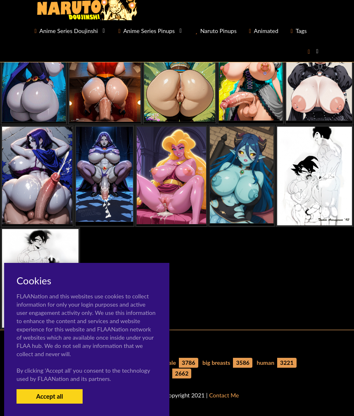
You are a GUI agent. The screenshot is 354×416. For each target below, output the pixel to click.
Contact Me (224, 395)
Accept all (49, 396)
